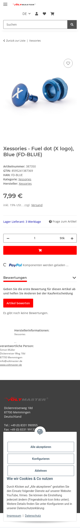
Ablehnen (41, 470)
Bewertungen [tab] (15, 278)
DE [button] (25, 13)
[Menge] (34, 238)
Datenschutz (33, 515)
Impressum (14, 515)
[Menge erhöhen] (72, 238)
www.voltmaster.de (11, 364)
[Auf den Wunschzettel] (68, 63)
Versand (37, 205)
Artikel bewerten (18, 303)
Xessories (24, 179)
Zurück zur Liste (15, 40)
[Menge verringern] (7, 238)
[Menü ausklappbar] (5, 2)
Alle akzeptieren (40, 447)
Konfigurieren (41, 458)
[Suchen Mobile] (35, 24)
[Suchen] (72, 24)
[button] (36, 14)
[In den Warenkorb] (6, 53)
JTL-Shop (47, 521)
